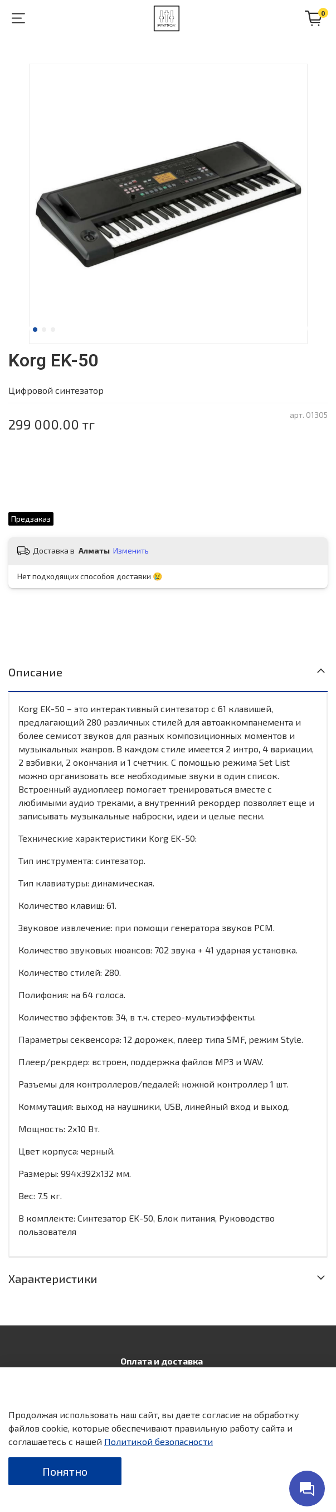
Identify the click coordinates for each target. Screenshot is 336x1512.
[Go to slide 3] (53, 329)
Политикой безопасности (158, 1441)
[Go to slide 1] (35, 329)
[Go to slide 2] (44, 329)
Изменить (131, 550)
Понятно (64, 1471)
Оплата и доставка (161, 1361)
